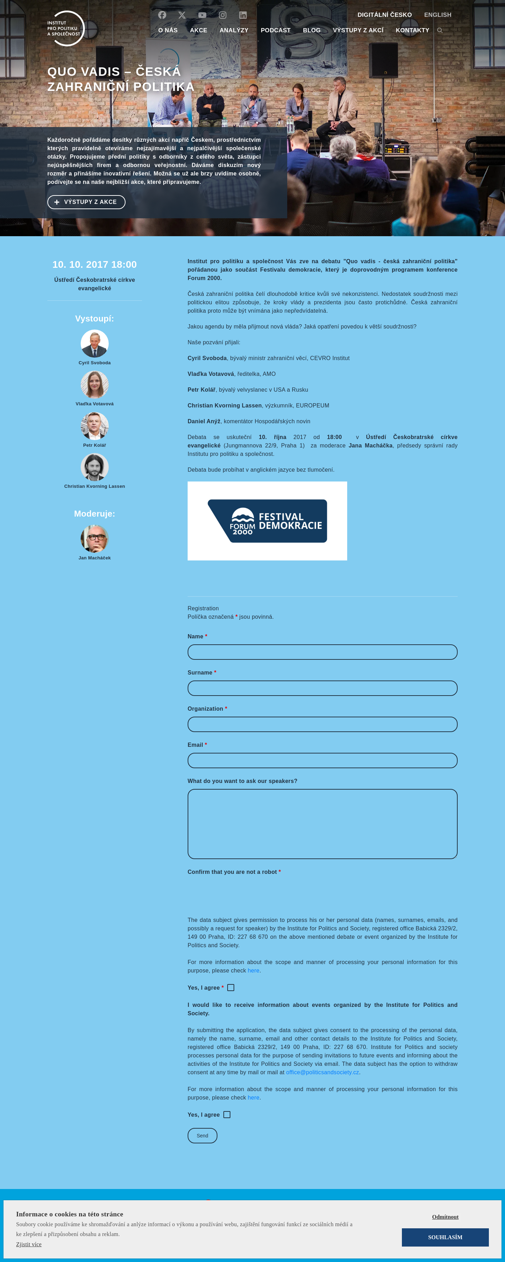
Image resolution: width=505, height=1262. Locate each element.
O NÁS (167, 30)
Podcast (276, 30)
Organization (207, 709)
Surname (202, 673)
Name (197, 636)
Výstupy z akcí (358, 30)
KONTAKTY (413, 30)
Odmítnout (445, 1217)
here (254, 971)
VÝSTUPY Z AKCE (82, 201)
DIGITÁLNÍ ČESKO (385, 15)
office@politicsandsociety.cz (322, 1072)
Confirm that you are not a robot (234, 872)
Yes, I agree (206, 988)
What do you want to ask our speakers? (242, 781)
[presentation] (241, 893)
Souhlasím (445, 1237)
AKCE (198, 30)
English (438, 15)
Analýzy (234, 30)
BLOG (312, 30)
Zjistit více (29, 1244)
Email (197, 745)
